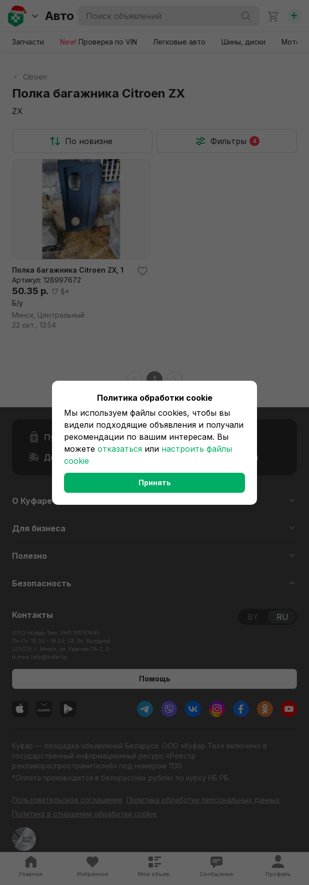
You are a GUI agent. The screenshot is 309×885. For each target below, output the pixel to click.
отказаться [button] (120, 449)
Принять (154, 482)
